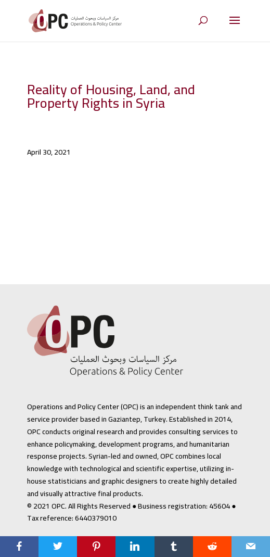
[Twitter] (57, 546)
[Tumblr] (174, 546)
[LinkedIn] (134, 546)
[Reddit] (212, 546)
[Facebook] (19, 546)
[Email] (251, 546)
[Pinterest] (96, 546)
